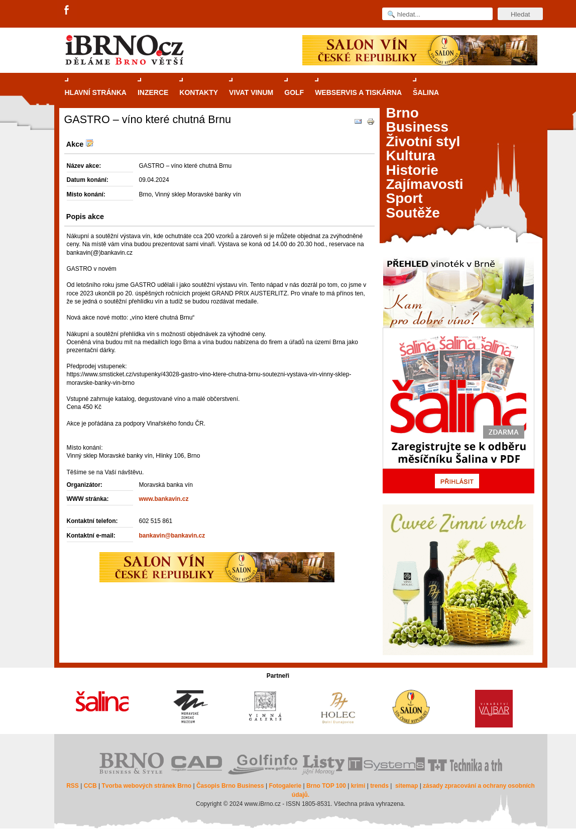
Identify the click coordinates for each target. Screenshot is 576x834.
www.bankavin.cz (164, 498)
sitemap (406, 785)
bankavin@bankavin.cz (172, 535)
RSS (72, 785)
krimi (358, 785)
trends (379, 785)
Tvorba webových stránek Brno (146, 785)
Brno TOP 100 (326, 785)
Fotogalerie (285, 785)
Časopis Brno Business (230, 785)
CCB (90, 785)
